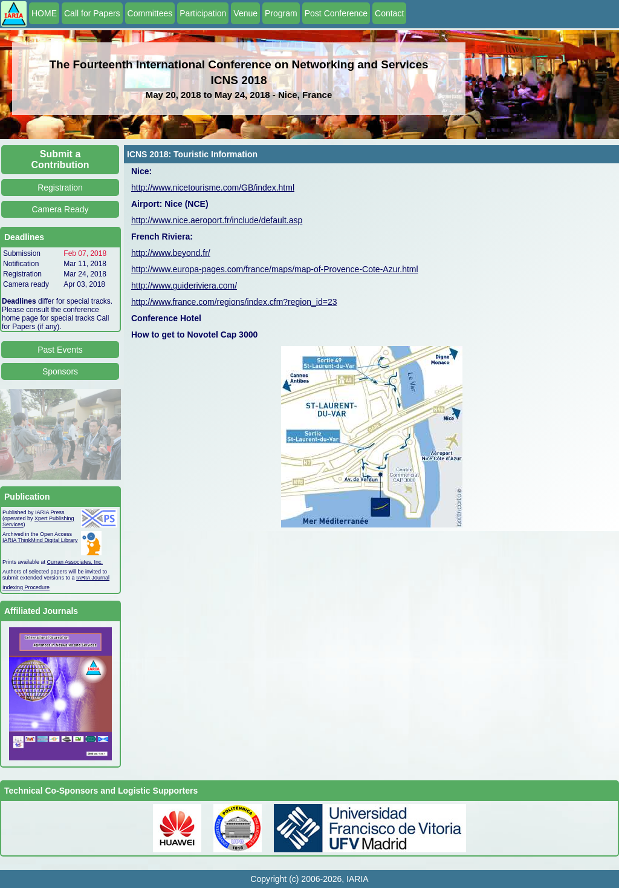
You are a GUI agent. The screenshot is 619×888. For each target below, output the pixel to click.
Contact (389, 13)
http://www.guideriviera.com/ (184, 285)
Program (281, 13)
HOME (44, 13)
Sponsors (60, 371)
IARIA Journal (92, 578)
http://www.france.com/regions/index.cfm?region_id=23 (234, 302)
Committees (150, 13)
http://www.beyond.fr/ (170, 253)
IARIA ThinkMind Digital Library (39, 540)
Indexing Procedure (26, 587)
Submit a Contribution (60, 159)
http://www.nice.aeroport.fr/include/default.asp (216, 220)
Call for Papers (92, 13)
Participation (203, 13)
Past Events (60, 349)
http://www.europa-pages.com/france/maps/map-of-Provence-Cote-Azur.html (274, 269)
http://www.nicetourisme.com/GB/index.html (212, 187)
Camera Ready (59, 209)
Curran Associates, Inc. (75, 562)
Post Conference (336, 13)
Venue (245, 13)
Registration (60, 187)
